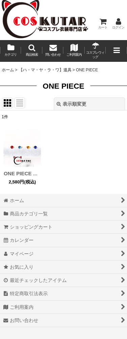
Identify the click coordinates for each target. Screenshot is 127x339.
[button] (31, 51)
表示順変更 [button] (71, 104)
